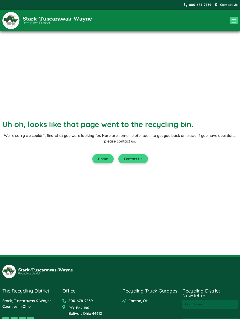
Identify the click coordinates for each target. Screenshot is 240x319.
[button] (234, 20)
